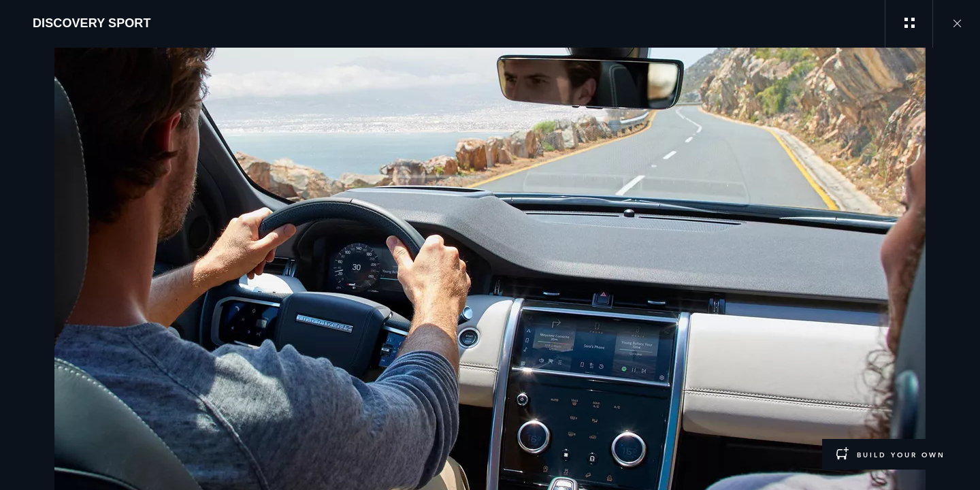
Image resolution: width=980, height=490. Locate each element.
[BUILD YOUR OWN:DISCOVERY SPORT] (891, 454)
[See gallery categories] (908, 24)
